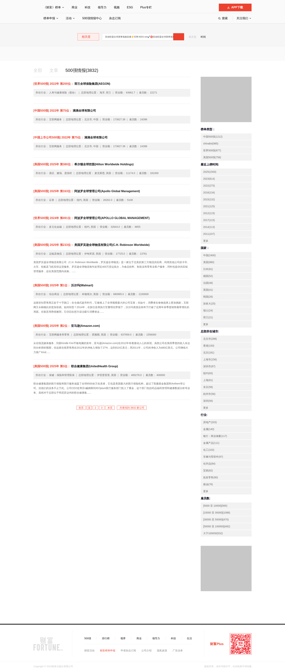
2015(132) (209, 199)
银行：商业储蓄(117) (215, 436)
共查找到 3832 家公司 (131, 407)
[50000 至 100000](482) (216, 526)
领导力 (102, 7)
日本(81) (208, 269)
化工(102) (208, 449)
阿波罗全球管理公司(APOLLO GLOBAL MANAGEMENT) (91, 218)
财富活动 (89, 650)
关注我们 (242, 18)
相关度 (192, 36)
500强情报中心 (92, 18)
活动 (69, 18)
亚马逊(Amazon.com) (66, 325)
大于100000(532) (213, 533)
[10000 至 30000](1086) (216, 512)
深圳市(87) (209, 366)
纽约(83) (208, 373)
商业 (74, 7)
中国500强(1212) (212, 136)
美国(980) (208, 262)
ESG (130, 7)
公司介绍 (146, 650)
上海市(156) (210, 359)
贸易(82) (208, 470)
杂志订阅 (115, 18)
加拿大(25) (209, 303)
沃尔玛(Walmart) (63, 285)
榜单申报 (49, 18)
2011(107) (209, 233)
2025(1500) (209, 171)
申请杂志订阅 (128, 650)
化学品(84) (209, 463)
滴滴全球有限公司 (64, 110)
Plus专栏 (146, 7)
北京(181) (208, 352)
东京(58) (208, 387)
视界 (123, 638)
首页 (81, 407)
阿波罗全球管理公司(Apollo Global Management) (86, 191)
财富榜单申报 (107, 650)
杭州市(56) (209, 393)
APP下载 (235, 7)
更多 (205, 240)
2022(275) (209, 185)
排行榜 (106, 638)
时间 (203, 36)
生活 (189, 638)
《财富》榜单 (52, 7)
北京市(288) (210, 338)
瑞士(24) (208, 310)
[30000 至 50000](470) (216, 519)
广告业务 (178, 650)
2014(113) (209, 227)
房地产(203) (210, 422)
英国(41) (208, 289)
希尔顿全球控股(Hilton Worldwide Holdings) (83, 164)
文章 (53, 70)
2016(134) (209, 192)
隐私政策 (162, 650)
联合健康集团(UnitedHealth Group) (75, 366)
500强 (87, 638)
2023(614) (209, 178)
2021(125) (209, 206)
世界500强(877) (212, 150)
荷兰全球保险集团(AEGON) (71, 83)
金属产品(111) (211, 442)
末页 (110, 407)
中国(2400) (209, 255)
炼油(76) (208, 484)
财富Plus (217, 644)
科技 (88, 7)
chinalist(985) (210, 143)
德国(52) (208, 276)
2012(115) (209, 213)
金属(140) (208, 429)
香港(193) (208, 345)
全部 (37, 70)
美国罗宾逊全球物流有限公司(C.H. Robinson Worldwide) (91, 244)
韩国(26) (208, 296)
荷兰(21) (208, 317)
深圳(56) (208, 400)
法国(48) (208, 282)
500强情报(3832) (81, 70)
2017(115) (209, 220)
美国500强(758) (212, 157)
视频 (117, 7)
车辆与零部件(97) (213, 456)
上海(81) (208, 380)
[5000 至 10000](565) (215, 505)
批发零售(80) (210, 477)
